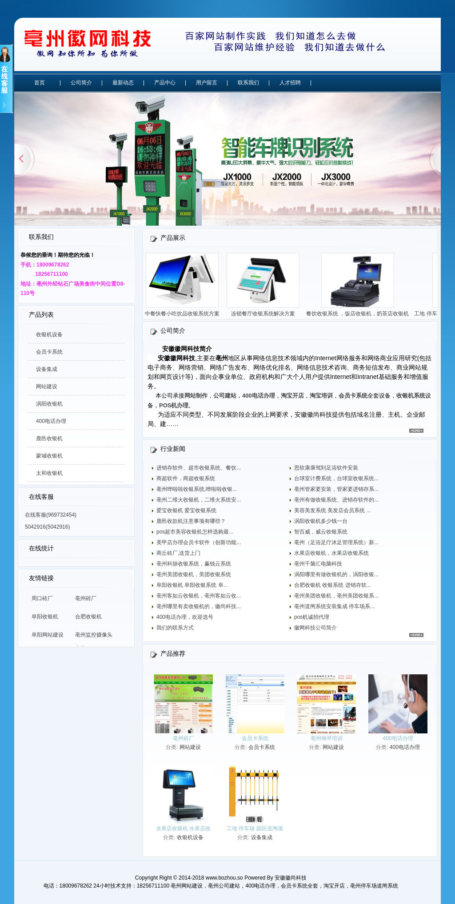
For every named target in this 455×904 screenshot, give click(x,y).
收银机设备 (49, 334)
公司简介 (81, 83)
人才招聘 (290, 83)
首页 (39, 83)
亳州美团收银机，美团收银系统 (193, 574)
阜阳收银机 (45, 616)
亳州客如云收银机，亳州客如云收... (198, 596)
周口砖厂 (42, 598)
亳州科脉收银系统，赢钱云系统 (193, 564)
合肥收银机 (88, 616)
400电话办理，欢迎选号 (184, 617)
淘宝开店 (292, 395)
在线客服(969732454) (50, 515)
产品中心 (165, 83)
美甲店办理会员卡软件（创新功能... (198, 542)
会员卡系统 (49, 352)
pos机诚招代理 (311, 617)
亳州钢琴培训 (327, 738)
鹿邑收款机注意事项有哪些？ (191, 521)
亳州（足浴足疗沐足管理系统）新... (336, 542)
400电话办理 (51, 421)
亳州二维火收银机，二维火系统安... (198, 500)
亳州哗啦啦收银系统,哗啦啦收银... (196, 489)
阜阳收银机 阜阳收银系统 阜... (192, 585)
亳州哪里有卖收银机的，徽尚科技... (198, 606)
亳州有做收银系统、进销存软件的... (336, 500)
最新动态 (123, 83)
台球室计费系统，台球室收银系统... (336, 478)
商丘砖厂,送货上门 (178, 553)
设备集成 (46, 369)
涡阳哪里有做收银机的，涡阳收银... (336, 574)
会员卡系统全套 (299, 886)
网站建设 (46, 386)
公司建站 (224, 395)
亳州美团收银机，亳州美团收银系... (336, 596)
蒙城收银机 (49, 456)
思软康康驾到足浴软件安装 (326, 468)
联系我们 (248, 83)
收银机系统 (410, 395)
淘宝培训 (321, 395)
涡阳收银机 (49, 404)
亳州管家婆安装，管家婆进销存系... (336, 489)
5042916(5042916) (47, 527)
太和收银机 (49, 473)
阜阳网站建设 (48, 635)
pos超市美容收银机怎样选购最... (194, 532)
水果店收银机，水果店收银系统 (331, 553)
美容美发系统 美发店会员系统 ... (332, 510)
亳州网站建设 (187, 886)
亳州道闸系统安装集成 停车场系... (334, 606)
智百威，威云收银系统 (320, 532)
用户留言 (206, 83)
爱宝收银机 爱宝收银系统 (186, 510)
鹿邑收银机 (49, 438)
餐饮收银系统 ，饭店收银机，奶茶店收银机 (359, 314)
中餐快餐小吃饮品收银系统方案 (184, 314)
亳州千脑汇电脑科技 (318, 564)
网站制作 (196, 395)
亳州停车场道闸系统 (374, 886)
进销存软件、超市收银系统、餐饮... (198, 468)
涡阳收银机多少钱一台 (320, 521)
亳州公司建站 (224, 886)
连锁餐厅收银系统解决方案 (265, 314)
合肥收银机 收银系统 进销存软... (332, 585)
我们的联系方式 (175, 628)
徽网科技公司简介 (315, 628)
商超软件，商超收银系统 (185, 478)
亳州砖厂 (85, 598)
